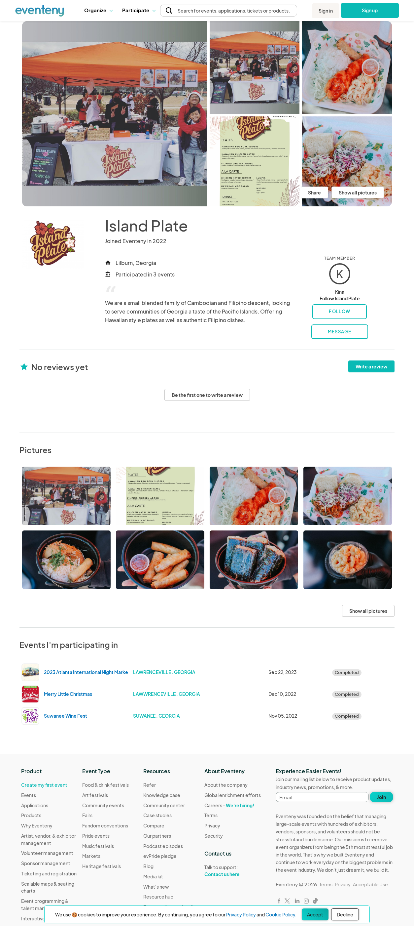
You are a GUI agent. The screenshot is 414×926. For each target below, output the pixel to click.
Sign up (370, 10)
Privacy (212, 825)
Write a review (371, 366)
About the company (226, 785)
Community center (164, 805)
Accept (315, 914)
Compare (153, 825)
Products (31, 815)
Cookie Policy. (280, 914)
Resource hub (158, 897)
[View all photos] (114, 113)
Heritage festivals (101, 866)
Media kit (153, 876)
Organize (98, 10)
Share (314, 192)
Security (213, 836)
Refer (149, 785)
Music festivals (98, 846)
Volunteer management (47, 853)
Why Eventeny (36, 825)
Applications (34, 805)
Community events (103, 805)
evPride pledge (160, 856)
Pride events (96, 836)
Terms (211, 815)
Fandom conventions (105, 825)
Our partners (157, 836)
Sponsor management (45, 863)
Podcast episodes (163, 846)
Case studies (157, 815)
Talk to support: (232, 870)
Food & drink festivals (105, 785)
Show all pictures (358, 192)
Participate (138, 10)
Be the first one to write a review (207, 395)
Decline (345, 914)
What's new (156, 887)
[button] (98, 10)
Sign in (326, 11)
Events (28, 795)
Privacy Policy (241, 914)
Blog (148, 866)
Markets (91, 856)
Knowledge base (161, 795)
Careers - (229, 805)
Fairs (87, 815)
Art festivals (95, 795)
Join (381, 797)
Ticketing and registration (49, 873)
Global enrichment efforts (232, 795)
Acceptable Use (370, 884)
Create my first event (44, 785)
